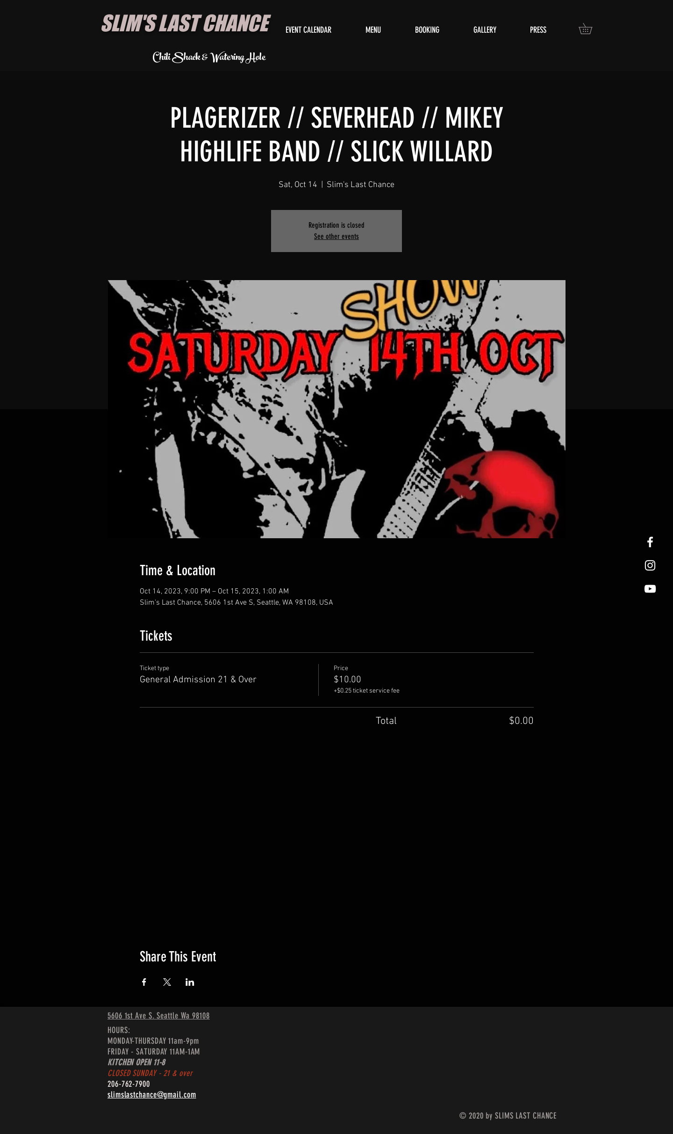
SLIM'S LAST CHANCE (184, 23)
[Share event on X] (167, 982)
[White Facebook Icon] (650, 542)
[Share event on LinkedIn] (190, 982)
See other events (336, 236)
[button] (591, 28)
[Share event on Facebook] (144, 982)
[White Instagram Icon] (650, 565)
